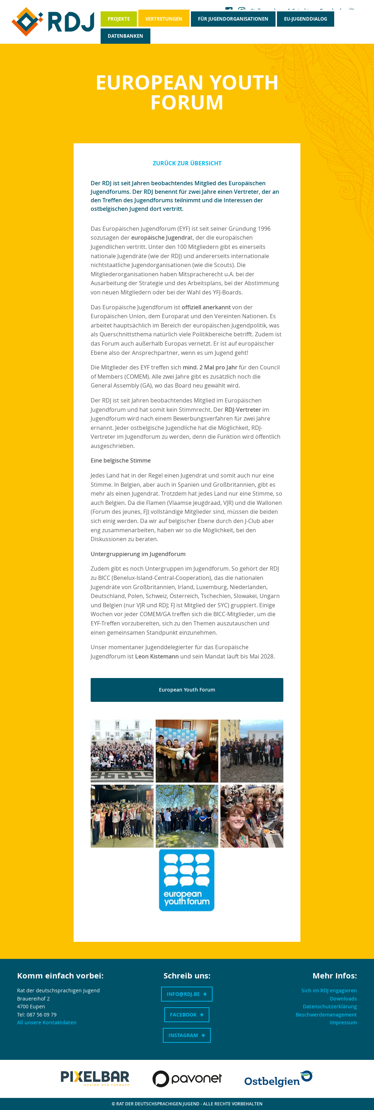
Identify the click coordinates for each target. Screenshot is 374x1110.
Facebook (183, 1014)
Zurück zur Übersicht (187, 163)
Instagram (183, 1035)
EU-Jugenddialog (305, 19)
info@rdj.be (183, 994)
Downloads (343, 998)
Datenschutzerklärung (330, 1006)
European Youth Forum (187, 689)
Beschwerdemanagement (326, 1014)
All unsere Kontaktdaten (46, 1022)
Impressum (343, 1022)
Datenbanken (125, 36)
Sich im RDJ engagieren (329, 990)
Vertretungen (163, 19)
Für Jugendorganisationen (233, 19)
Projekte (119, 19)
